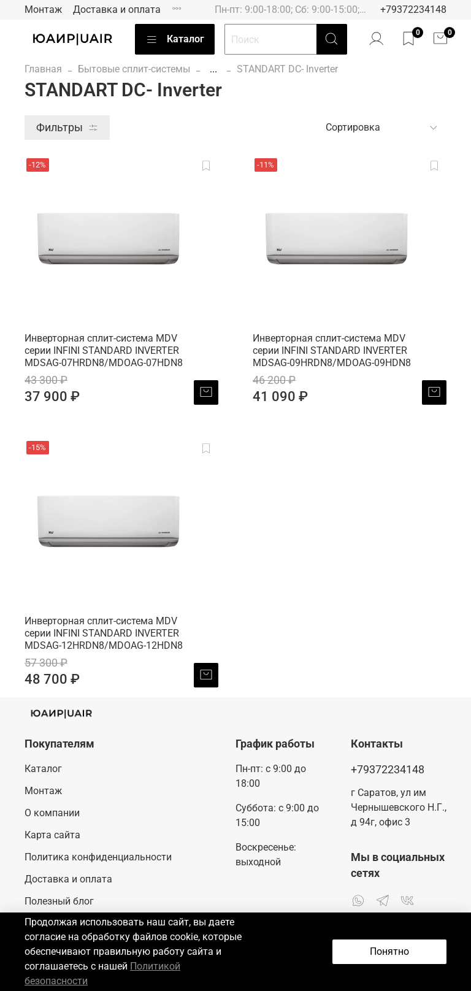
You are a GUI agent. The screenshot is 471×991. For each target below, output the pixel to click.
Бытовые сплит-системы (134, 69)
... (213, 69)
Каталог (174, 39)
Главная (43, 69)
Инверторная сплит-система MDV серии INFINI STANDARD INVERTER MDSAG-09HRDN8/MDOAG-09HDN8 (332, 350)
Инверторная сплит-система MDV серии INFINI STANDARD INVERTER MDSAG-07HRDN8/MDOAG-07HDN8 (104, 350)
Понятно (389, 951)
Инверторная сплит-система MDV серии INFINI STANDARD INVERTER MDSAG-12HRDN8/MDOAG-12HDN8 (104, 633)
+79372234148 (413, 9)
